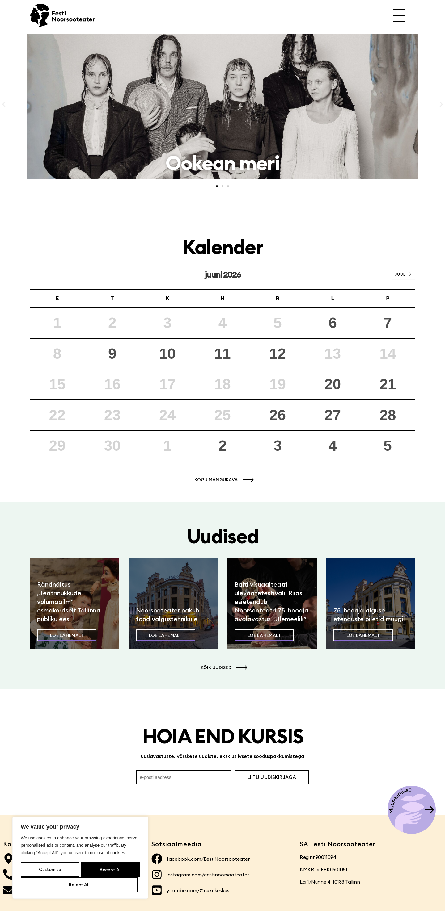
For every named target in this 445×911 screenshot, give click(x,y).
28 (387, 415)
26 (277, 415)
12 (277, 353)
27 (332, 415)
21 (387, 384)
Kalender (222, 246)
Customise (50, 870)
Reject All (109, 870)
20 (332, 384)
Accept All (80, 885)
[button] (4, 104)
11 (222, 353)
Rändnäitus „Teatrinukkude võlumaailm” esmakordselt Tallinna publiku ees (68, 601)
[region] (80, 858)
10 (167, 353)
